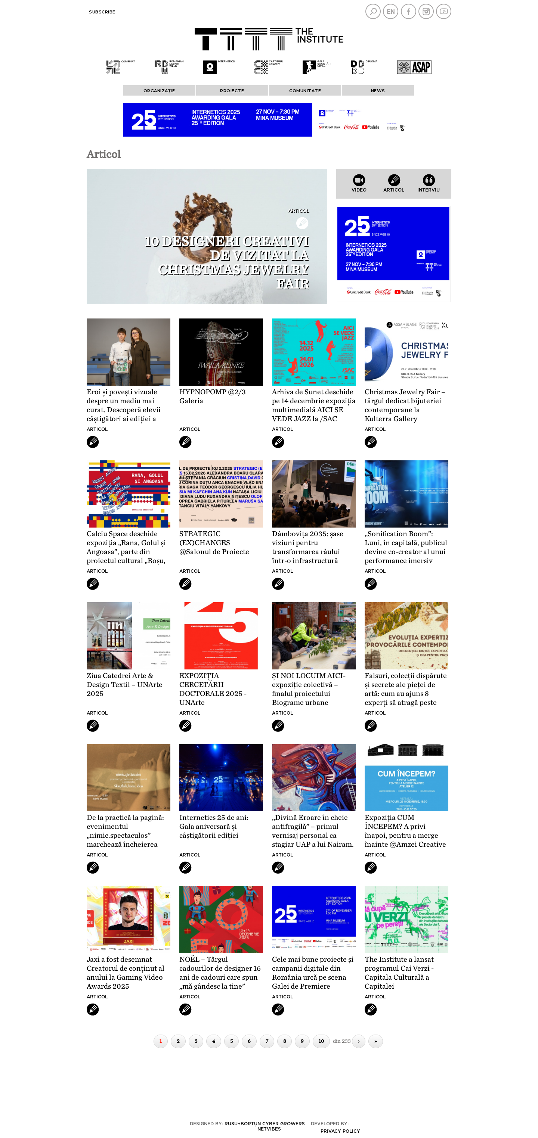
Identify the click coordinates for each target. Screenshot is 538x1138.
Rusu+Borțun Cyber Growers (265, 1124)
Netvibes (269, 1129)
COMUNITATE (305, 90)
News (378, 90)
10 (321, 1041)
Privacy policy (340, 1131)
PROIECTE (232, 90)
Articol (298, 210)
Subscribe (102, 12)
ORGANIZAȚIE (159, 90)
